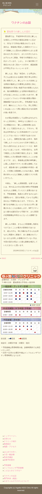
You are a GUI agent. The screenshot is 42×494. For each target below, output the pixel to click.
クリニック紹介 (10, 441)
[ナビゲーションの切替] (37, 4)
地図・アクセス (10, 447)
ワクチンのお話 (21, 22)
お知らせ (7, 439)
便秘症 (3, 258)
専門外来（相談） (11, 478)
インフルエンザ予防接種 (14, 468)
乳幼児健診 (8, 457)
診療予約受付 (9, 460)
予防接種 (7, 465)
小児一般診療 (9, 454)
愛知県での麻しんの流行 (18, 31)
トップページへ (10, 436)
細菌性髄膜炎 (36, 258)
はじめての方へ (10, 452)
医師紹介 (7, 444)
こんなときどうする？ (13, 470)
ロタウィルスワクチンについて (16, 481)
